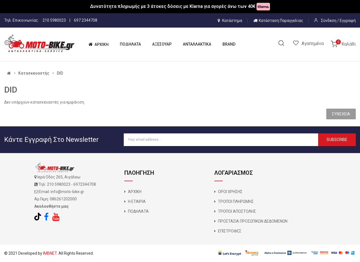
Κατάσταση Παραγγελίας (278, 20)
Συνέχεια (341, 114)
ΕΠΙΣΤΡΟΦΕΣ (229, 231)
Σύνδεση (329, 20)
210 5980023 (54, 20)
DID (60, 73)
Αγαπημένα (313, 43)
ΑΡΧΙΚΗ (134, 191)
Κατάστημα (230, 20)
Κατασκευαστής (33, 73)
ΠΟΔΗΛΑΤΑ (138, 211)
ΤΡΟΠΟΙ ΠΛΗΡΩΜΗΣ (236, 201)
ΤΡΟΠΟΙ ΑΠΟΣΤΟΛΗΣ (237, 211)
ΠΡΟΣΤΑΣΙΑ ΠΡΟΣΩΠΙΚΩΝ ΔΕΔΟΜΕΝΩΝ (252, 221)
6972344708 (84, 184)
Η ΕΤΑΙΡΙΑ (137, 201)
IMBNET (50, 253)
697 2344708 (85, 20)
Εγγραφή (348, 20)
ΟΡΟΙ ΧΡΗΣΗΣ (230, 191)
